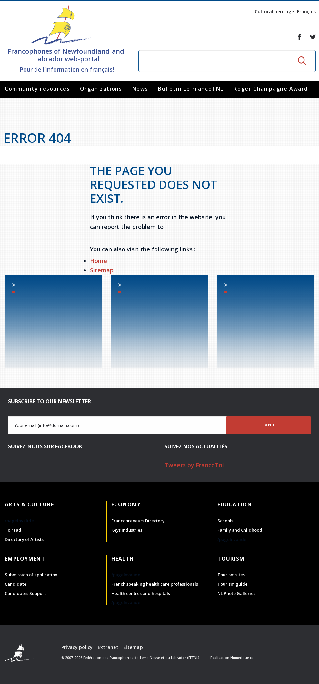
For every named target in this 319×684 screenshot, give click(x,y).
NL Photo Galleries (236, 593)
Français (306, 11)
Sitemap (102, 270)
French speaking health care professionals (154, 584)
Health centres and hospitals (140, 593)
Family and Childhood (239, 530)
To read (13, 530)
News (140, 88)
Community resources (37, 88)
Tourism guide (232, 584)
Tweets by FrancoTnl (194, 465)
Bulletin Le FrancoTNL (191, 88)
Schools (225, 520)
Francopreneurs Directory (137, 520)
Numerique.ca (242, 657)
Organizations (101, 88)
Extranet (108, 647)
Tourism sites (231, 575)
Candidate (15, 584)
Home (98, 261)
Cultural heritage (274, 11)
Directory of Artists (24, 539)
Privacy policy (77, 647)
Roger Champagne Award (271, 88)
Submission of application (31, 575)
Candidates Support (25, 593)
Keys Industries (126, 530)
